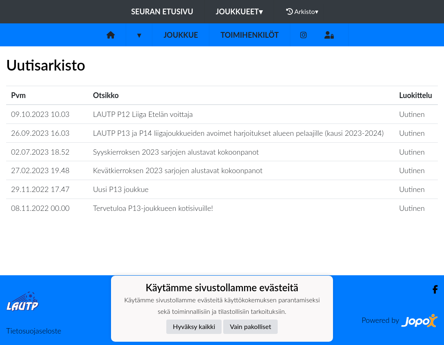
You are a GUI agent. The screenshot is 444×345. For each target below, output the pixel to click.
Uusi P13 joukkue (121, 189)
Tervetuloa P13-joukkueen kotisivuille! (153, 207)
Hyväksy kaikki (194, 326)
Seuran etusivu (162, 11)
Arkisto (302, 11)
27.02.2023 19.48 (40, 170)
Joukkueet (239, 11)
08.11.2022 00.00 (40, 207)
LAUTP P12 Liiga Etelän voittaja (143, 114)
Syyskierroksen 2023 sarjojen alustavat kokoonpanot (176, 151)
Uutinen (412, 114)
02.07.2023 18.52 (40, 151)
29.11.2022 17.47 (40, 189)
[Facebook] (432, 289)
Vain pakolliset (250, 326)
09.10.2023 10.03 (40, 114)
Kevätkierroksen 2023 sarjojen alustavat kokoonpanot (178, 170)
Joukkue (180, 34)
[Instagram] (303, 35)
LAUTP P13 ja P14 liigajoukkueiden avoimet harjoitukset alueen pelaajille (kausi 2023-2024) (238, 132)
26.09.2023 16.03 (40, 132)
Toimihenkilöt (249, 34)
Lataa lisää (222, 257)
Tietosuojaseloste (33, 330)
